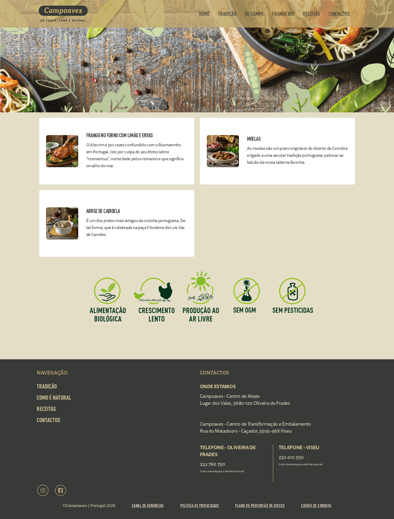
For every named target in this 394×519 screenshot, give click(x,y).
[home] (63, 13)
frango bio (283, 14)
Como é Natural (54, 397)
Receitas (311, 14)
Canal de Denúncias (148, 505)
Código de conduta (316, 505)
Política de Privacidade (199, 505)
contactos (339, 14)
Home (204, 14)
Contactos (48, 420)
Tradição (227, 14)
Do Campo (254, 14)
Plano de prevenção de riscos (260, 505)
